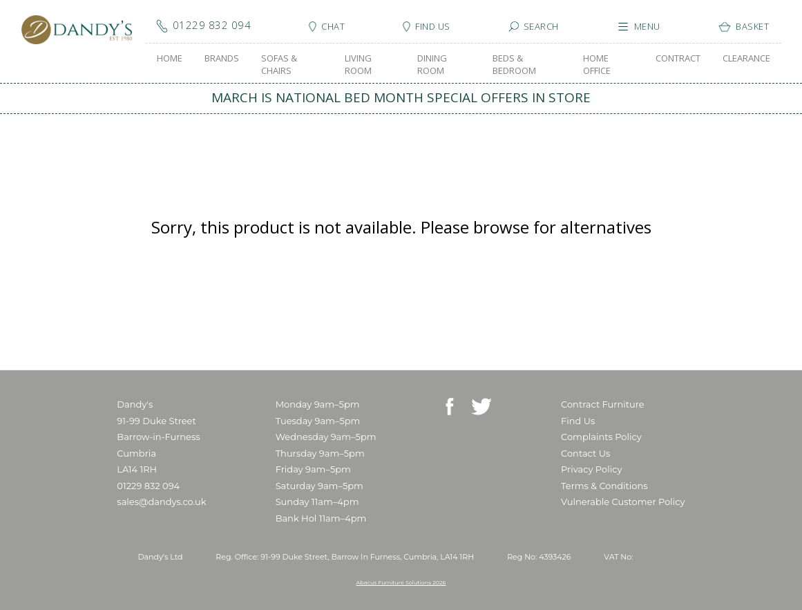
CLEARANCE (746, 58)
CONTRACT (678, 58)
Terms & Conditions (604, 485)
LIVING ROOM (358, 64)
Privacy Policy (591, 469)
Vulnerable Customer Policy (623, 501)
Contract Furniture (603, 404)
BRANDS (221, 58)
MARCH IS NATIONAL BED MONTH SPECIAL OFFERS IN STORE (401, 97)
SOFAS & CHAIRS (279, 64)
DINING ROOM (432, 64)
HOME (169, 58)
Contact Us (585, 453)
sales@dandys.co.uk (161, 501)
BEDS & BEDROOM (514, 64)
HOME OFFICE (597, 64)
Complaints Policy (601, 436)
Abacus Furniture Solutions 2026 (401, 582)
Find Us (578, 420)
